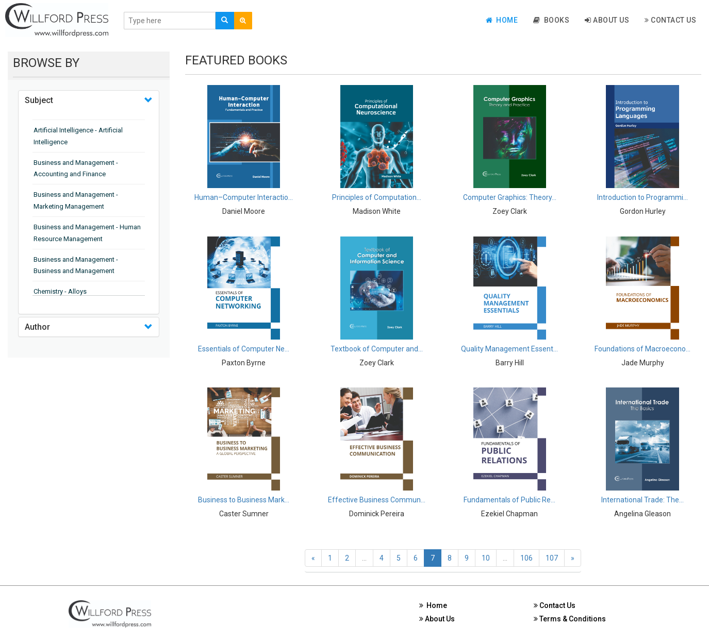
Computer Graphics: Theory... (509, 197)
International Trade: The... (642, 500)
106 (526, 558)
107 (552, 558)
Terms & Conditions (570, 619)
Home (502, 20)
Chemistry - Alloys (60, 291)
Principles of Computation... (376, 197)
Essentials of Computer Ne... (243, 349)
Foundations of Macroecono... (642, 349)
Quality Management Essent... (509, 349)
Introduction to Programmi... (642, 197)
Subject (39, 100)
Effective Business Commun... (376, 500)
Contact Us (670, 20)
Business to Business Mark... (243, 500)
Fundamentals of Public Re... (509, 500)
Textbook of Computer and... (377, 349)
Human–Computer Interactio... (243, 197)
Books (551, 20)
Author (37, 327)
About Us (607, 20)
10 (486, 558)
